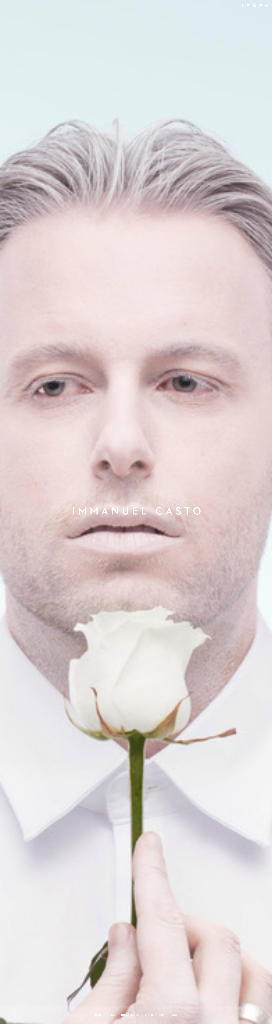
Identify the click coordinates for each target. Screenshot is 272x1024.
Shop (174, 1015)
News (111, 1015)
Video (149, 1015)
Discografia (130, 1015)
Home (97, 1015)
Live (162, 1015)
